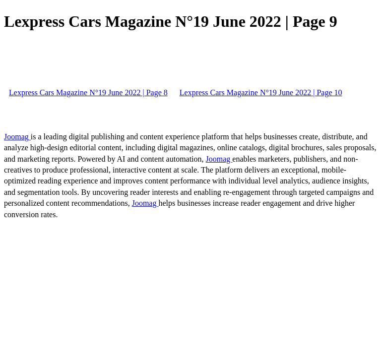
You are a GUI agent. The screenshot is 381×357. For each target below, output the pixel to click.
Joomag (17, 136)
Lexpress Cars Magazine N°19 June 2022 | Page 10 (261, 92)
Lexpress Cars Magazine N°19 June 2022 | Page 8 (88, 92)
